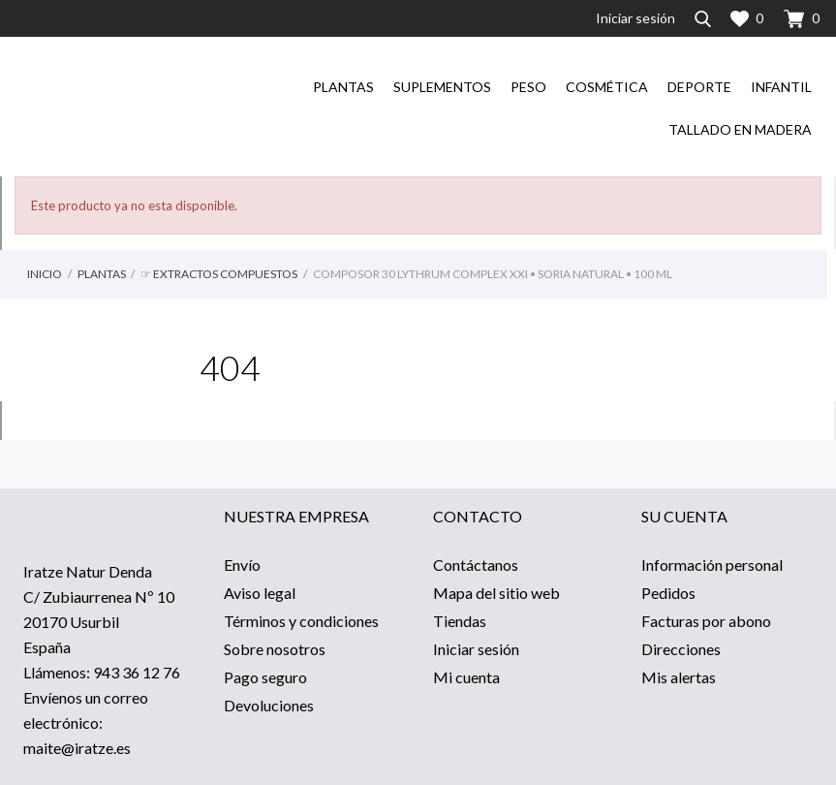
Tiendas (459, 621)
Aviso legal (259, 592)
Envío (242, 564)
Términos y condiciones (301, 621)
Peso (528, 86)
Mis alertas (678, 677)
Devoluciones (269, 705)
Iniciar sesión (476, 649)
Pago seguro (265, 677)
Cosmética (607, 86)
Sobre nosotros (274, 649)
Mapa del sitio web (496, 592)
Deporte (699, 86)
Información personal (712, 564)
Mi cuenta (466, 677)
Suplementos (442, 86)
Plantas (343, 86)
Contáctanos (475, 564)
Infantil (781, 86)
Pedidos (668, 592)
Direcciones (681, 649)
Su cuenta (684, 516)
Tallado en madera (740, 129)
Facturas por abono (706, 621)
